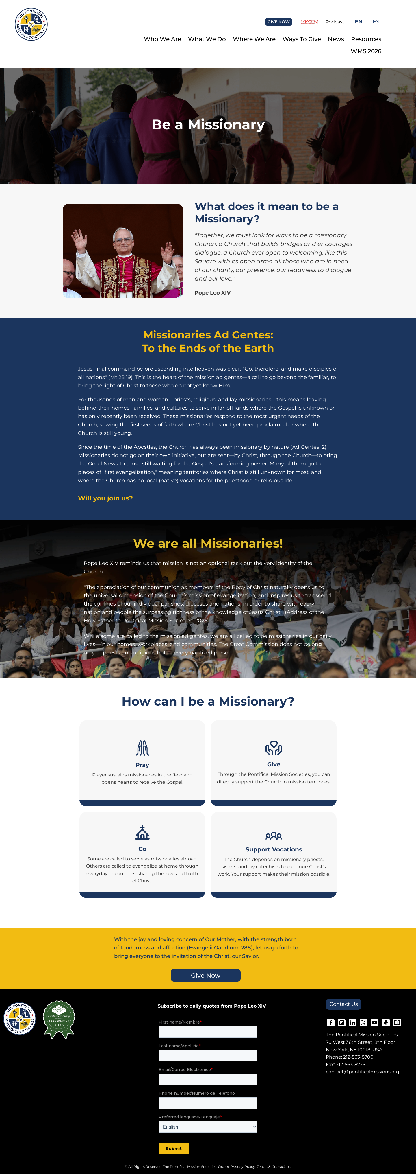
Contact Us (343, 1004)
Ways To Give (302, 39)
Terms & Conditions (274, 1166)
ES (376, 22)
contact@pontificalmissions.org (362, 1071)
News (336, 39)
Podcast (335, 22)
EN (359, 22)
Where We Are (254, 39)
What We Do (207, 39)
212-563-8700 (358, 1057)
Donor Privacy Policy (236, 1166)
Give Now (205, 975)
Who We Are (162, 39)
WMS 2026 (366, 51)
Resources (366, 39)
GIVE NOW (279, 21)
